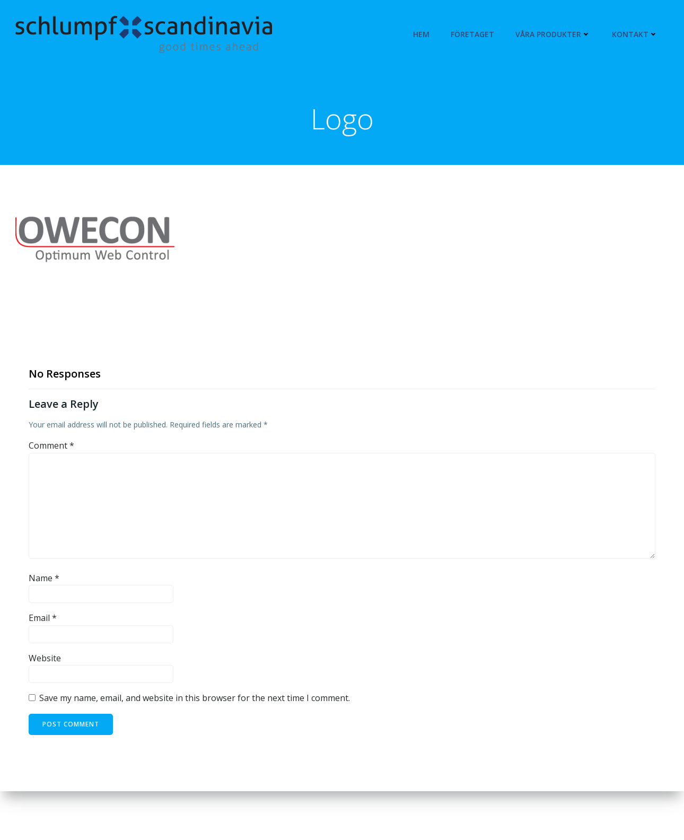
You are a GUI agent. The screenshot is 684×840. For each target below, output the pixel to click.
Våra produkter (553, 34)
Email (43, 618)
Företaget (472, 34)
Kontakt (635, 34)
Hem (421, 34)
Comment (51, 445)
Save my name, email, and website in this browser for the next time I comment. (194, 698)
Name (44, 578)
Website (45, 658)
